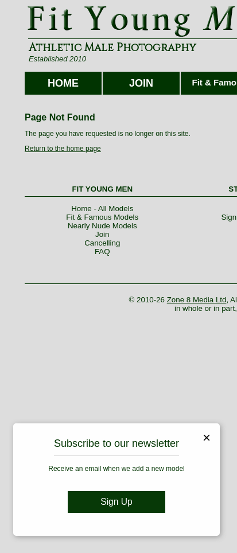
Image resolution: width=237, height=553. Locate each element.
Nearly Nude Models (102, 225)
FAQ (102, 251)
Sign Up (116, 502)
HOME (63, 83)
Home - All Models (102, 208)
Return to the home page (63, 149)
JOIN (141, 83)
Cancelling (102, 243)
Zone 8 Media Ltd (197, 299)
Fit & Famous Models (102, 217)
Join (102, 234)
